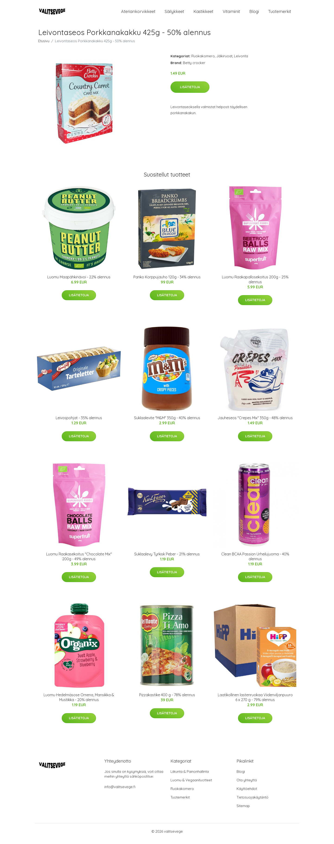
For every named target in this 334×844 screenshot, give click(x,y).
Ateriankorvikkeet (138, 13)
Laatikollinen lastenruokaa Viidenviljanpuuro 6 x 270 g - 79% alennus (255, 702)
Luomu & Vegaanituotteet (191, 785)
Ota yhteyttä (247, 785)
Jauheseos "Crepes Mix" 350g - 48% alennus (255, 422)
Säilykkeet (174, 13)
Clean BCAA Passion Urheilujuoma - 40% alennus (255, 561)
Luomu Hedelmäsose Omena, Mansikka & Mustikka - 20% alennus (79, 702)
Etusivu (43, 45)
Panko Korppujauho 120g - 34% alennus (167, 281)
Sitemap (243, 810)
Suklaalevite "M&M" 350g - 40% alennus (167, 422)
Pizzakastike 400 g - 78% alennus (167, 699)
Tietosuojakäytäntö (252, 802)
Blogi (254, 13)
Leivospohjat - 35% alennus (79, 422)
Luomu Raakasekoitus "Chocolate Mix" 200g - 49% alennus (79, 561)
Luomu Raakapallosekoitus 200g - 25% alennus (255, 284)
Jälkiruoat (224, 60)
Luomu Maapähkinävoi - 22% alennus (78, 281)
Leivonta (241, 60)
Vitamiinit (231, 13)
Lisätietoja (190, 92)
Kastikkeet (203, 13)
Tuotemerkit (279, 13)
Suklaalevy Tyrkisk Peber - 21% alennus (167, 558)
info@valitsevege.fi (119, 791)
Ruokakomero (203, 60)
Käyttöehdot (247, 793)
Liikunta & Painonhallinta (189, 776)
